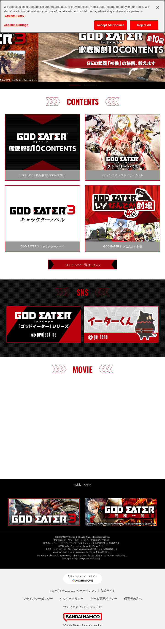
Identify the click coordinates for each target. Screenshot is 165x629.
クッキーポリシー (72, 598)
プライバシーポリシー (38, 598)
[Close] (158, 7)
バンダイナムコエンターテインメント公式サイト (82, 590)
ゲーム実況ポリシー (103, 598)
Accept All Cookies (110, 25)
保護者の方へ (133, 598)
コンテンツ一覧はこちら (82, 264)
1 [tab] (74, 87)
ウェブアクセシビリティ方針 (82, 607)
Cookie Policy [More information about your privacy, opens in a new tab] (14, 15)
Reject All (144, 25)
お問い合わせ (82, 484)
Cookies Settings (16, 25)
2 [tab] (90, 87)
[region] (82, 16)
